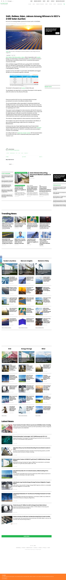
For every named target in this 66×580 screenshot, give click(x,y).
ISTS (16, 153)
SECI (30, 58)
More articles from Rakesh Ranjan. (14, 150)
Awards (23, 547)
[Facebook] (2, 1)
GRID (34, 4)
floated (23, 88)
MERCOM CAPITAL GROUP (60, 1)
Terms (49, 547)
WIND (46, 4)
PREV (7, 156)
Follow (7, 51)
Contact (35, 547)
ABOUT (48, 1)
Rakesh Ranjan (13, 23)
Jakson (23, 57)
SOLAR (29, 4)
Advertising (18, 547)
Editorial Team (29, 547)
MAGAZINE (60, 4)
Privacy (44, 547)
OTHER (50, 4)
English (10, 1)
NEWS (31, 1)
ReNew (10, 57)
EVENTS (44, 1)
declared (39, 127)
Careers (40, 547)
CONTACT (52, 1)
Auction (7, 153)
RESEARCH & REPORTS (37, 1)
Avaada (38, 57)
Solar (22, 153)
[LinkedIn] (8, 1)
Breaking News (12, 153)
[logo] (4, 4)
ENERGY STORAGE (40, 4)
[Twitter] (6, 1)
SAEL (7, 57)
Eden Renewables (16, 57)
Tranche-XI (26, 153)
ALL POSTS (24, 156)
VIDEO (54, 4)
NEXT (40, 156)
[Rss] (4, 1)
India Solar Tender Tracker (24, 133)
